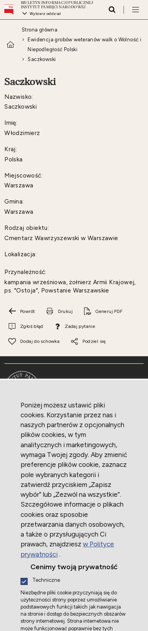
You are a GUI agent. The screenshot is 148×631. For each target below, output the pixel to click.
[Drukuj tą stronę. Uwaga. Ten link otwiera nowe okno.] (59, 311)
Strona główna (39, 30)
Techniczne (46, 580)
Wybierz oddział (45, 13)
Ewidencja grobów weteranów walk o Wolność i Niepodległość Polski (84, 44)
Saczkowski (42, 59)
